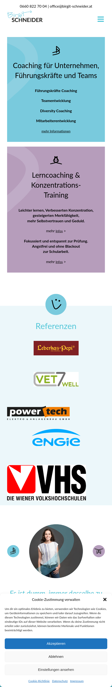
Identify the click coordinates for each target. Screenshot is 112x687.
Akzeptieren (56, 643)
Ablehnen (56, 657)
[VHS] (46, 466)
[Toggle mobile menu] (101, 19)
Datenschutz (60, 681)
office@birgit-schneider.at (71, 6)
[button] (105, 599)
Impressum (77, 681)
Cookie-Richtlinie (39, 681)
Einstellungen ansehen (56, 670)
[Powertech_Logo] (38, 405)
